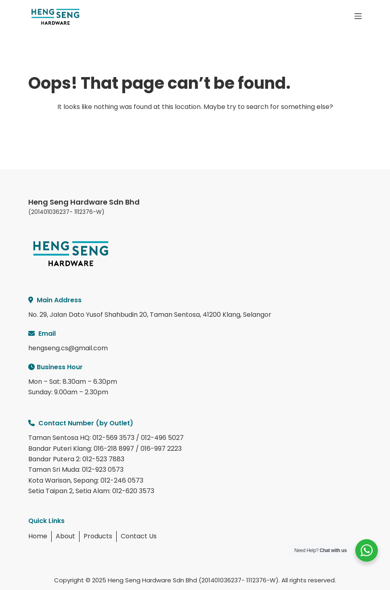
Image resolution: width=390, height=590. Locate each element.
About (65, 536)
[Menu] (358, 16)
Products (98, 536)
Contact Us (139, 536)
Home (37, 536)
